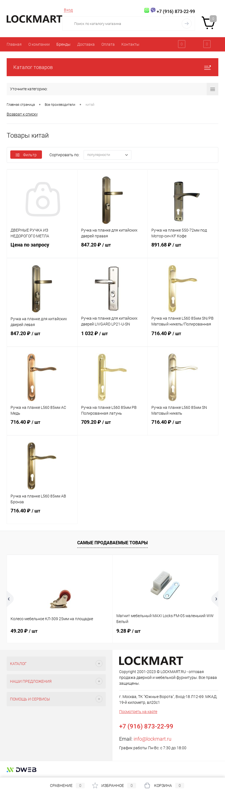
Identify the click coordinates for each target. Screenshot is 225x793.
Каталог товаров (112, 67)
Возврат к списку (22, 114)
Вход (68, 10)
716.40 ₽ (182, 337)
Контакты (130, 44)
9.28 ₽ (128, 631)
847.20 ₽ (112, 249)
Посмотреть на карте (138, 711)
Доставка (86, 44)
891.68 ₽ (182, 249)
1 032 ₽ (112, 337)
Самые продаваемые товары (112, 542)
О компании (39, 44)
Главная (14, 44)
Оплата (108, 44)
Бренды (63, 44)
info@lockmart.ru (152, 739)
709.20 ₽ (112, 426)
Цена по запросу (42, 249)
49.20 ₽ (24, 631)
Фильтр (26, 155)
